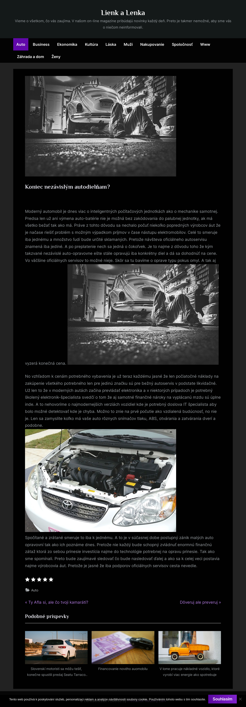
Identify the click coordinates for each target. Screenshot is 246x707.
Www (205, 44)
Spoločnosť (182, 44)
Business (41, 44)
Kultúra (91, 44)
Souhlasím (222, 699)
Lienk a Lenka (123, 12)
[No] (240, 699)
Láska (111, 44)
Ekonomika (67, 44)
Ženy (55, 56)
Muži (128, 44)
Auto (20, 44)
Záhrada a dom (30, 56)
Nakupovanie (152, 44)
